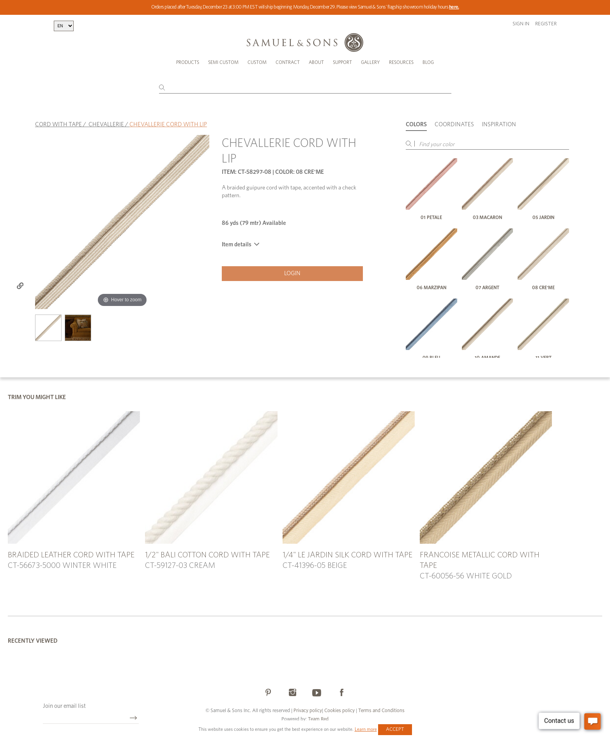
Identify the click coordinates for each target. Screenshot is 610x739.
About (316, 62)
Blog (428, 62)
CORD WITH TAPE (58, 124)
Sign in (521, 24)
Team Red (318, 719)
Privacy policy (308, 710)
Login (292, 273)
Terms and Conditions (381, 710)
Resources (401, 62)
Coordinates (454, 124)
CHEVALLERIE (106, 124)
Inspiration (499, 124)
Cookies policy (339, 710)
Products (187, 62)
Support (342, 62)
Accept (395, 729)
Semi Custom (223, 62)
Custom (257, 62)
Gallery (370, 62)
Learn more (366, 729)
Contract (288, 62)
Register (546, 24)
